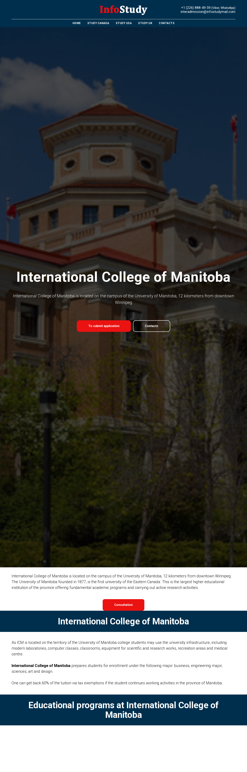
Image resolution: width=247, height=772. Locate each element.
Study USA (124, 23)
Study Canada (98, 23)
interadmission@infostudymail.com (208, 12)
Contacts (166, 23)
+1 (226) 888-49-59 (196, 8)
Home (77, 23)
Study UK (145, 23)
